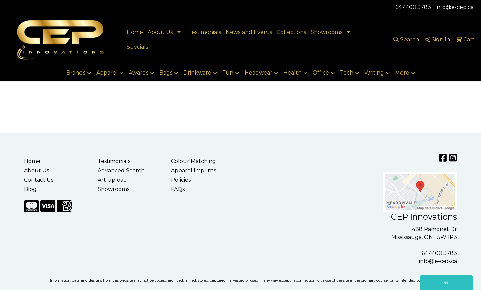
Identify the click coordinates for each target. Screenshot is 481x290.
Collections (291, 32)
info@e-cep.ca (455, 7)
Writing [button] (374, 72)
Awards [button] (138, 72)
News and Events (249, 32)
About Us (160, 32)
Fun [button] (227, 72)
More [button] (402, 72)
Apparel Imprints (193, 170)
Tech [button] (346, 72)
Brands (75, 72)
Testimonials (204, 32)
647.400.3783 (413, 7)
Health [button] (292, 72)
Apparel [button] (107, 72)
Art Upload (112, 180)
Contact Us (38, 180)
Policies (181, 180)
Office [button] (321, 72)
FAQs (178, 189)
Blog (30, 189)
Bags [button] (165, 72)
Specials (137, 47)
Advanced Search (121, 170)
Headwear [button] (258, 72)
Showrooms (326, 32)
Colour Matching (193, 161)
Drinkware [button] (197, 72)
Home (135, 32)
